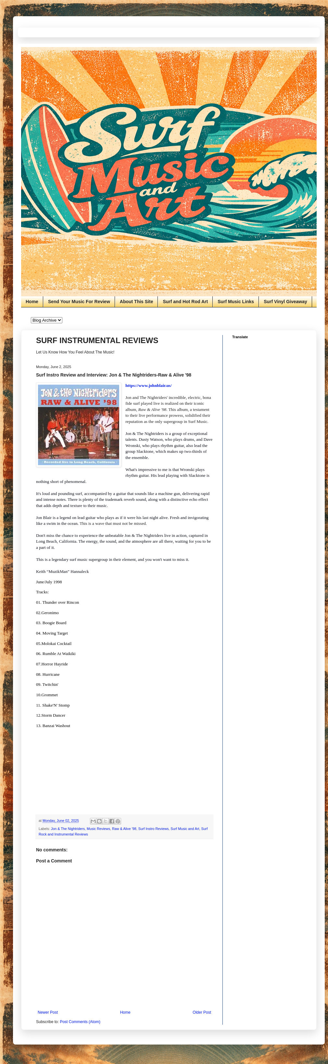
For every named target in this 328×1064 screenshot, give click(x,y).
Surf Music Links (236, 301)
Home (32, 301)
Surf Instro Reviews (153, 829)
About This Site (136, 301)
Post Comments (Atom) (80, 1022)
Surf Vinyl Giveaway (285, 301)
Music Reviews (98, 829)
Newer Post (48, 1012)
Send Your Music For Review (79, 301)
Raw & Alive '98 (124, 829)
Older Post (202, 1012)
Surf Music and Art (184, 829)
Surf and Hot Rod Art (185, 301)
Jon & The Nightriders (68, 829)
